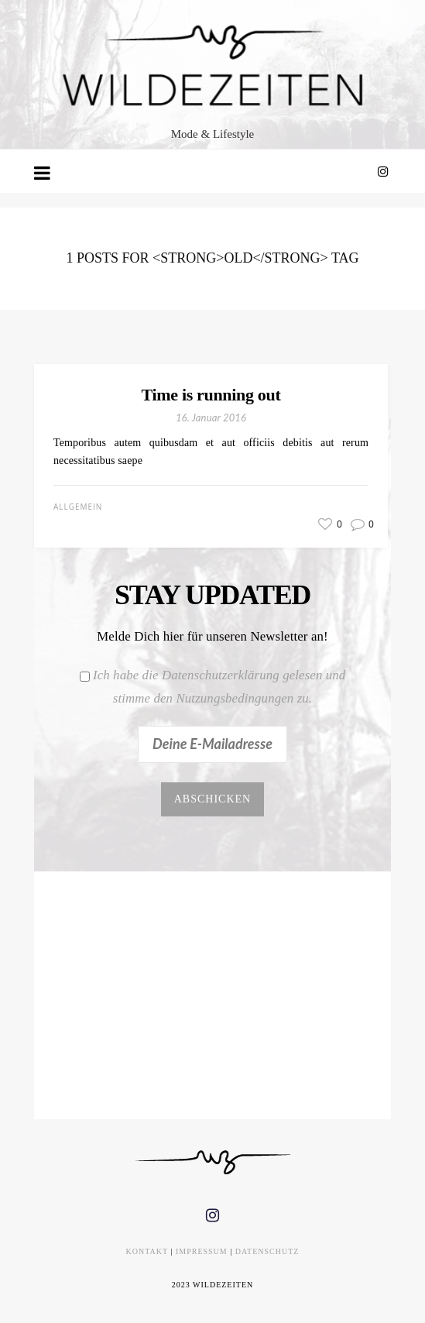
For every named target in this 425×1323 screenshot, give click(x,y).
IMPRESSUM (202, 1251)
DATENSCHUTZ (267, 1251)
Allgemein (77, 506)
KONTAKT (147, 1251)
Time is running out (211, 394)
